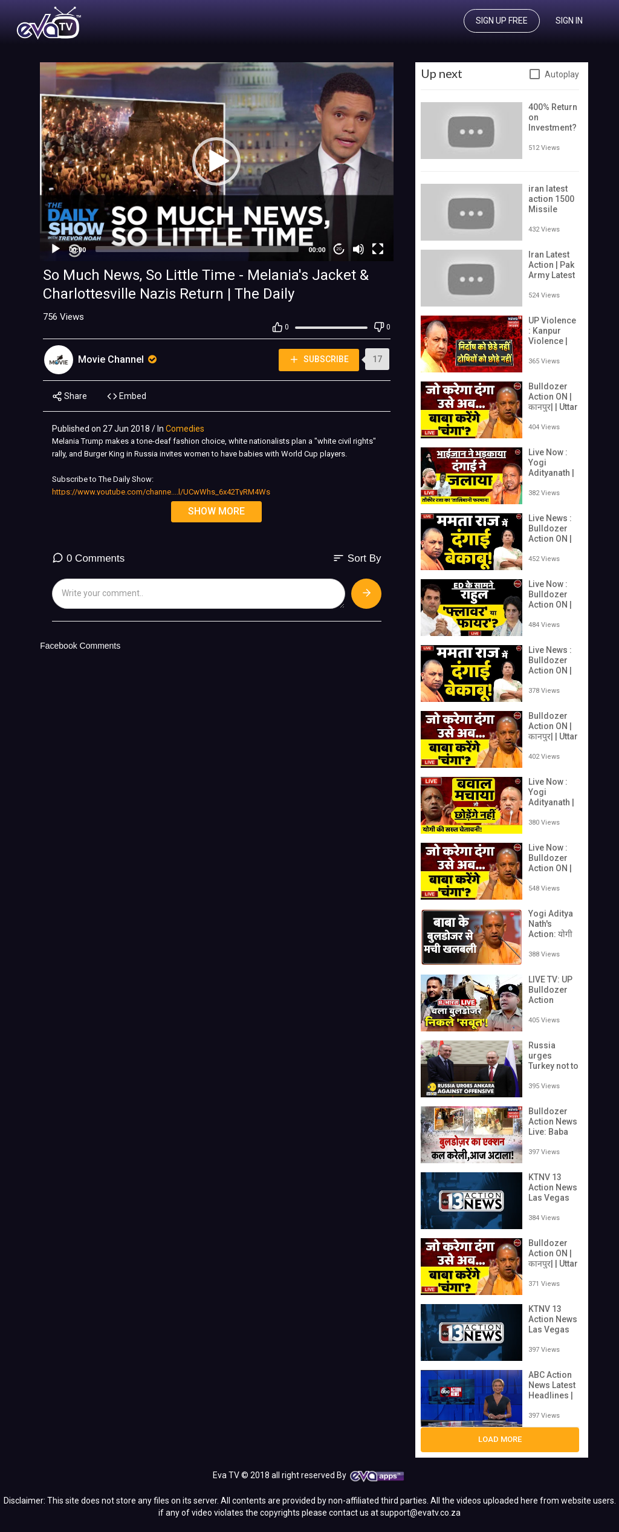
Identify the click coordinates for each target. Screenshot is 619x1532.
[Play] (56, 249)
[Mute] (358, 249)
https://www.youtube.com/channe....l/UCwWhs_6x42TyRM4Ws (161, 491)
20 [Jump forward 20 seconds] (339, 249)
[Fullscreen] (378, 249)
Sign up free (502, 20)
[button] (216, 161)
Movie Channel (118, 359)
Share (69, 396)
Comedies (185, 428)
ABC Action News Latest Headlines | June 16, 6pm (551, 1395)
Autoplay (562, 74)
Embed (126, 396)
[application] (216, 161)
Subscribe (318, 359)
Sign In (569, 20)
